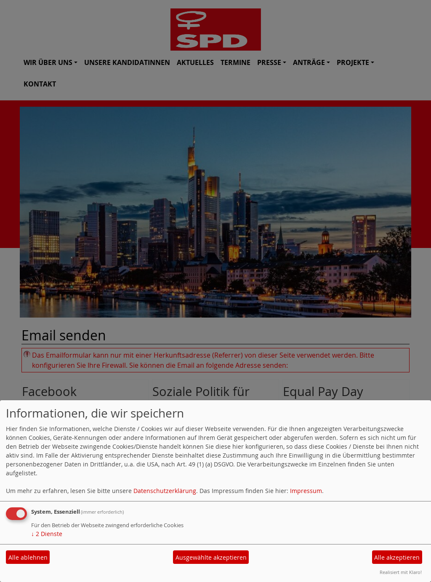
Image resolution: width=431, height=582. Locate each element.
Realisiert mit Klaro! (401, 572)
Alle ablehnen (28, 557)
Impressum (306, 491)
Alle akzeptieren (397, 557)
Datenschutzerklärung (164, 491)
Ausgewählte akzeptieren (211, 557)
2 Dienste (46, 534)
